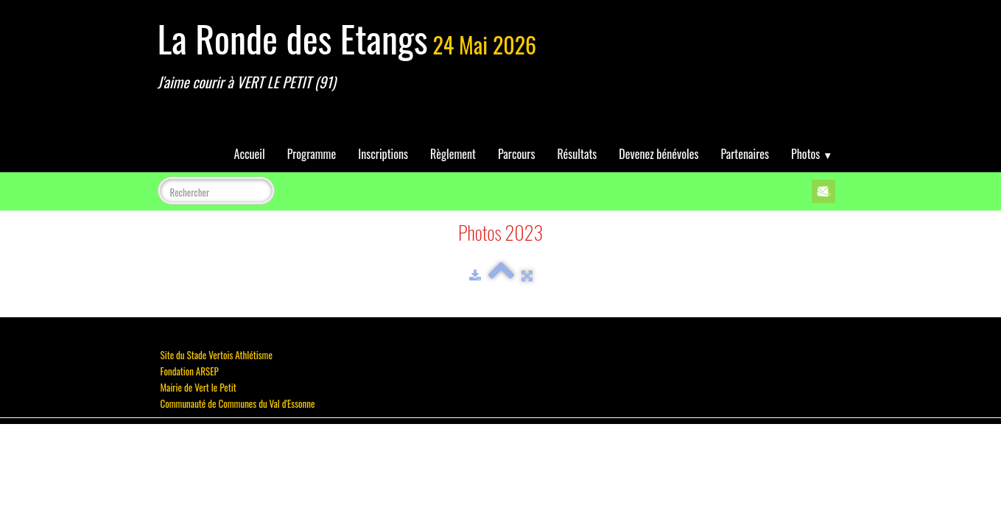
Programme (312, 154)
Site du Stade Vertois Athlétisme (217, 354)
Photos (811, 154)
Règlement (453, 154)
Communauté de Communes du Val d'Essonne (238, 403)
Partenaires (744, 154)
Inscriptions (383, 154)
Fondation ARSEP (190, 371)
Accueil (249, 154)
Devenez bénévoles (658, 154)
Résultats (577, 154)
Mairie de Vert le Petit (198, 387)
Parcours (516, 154)
